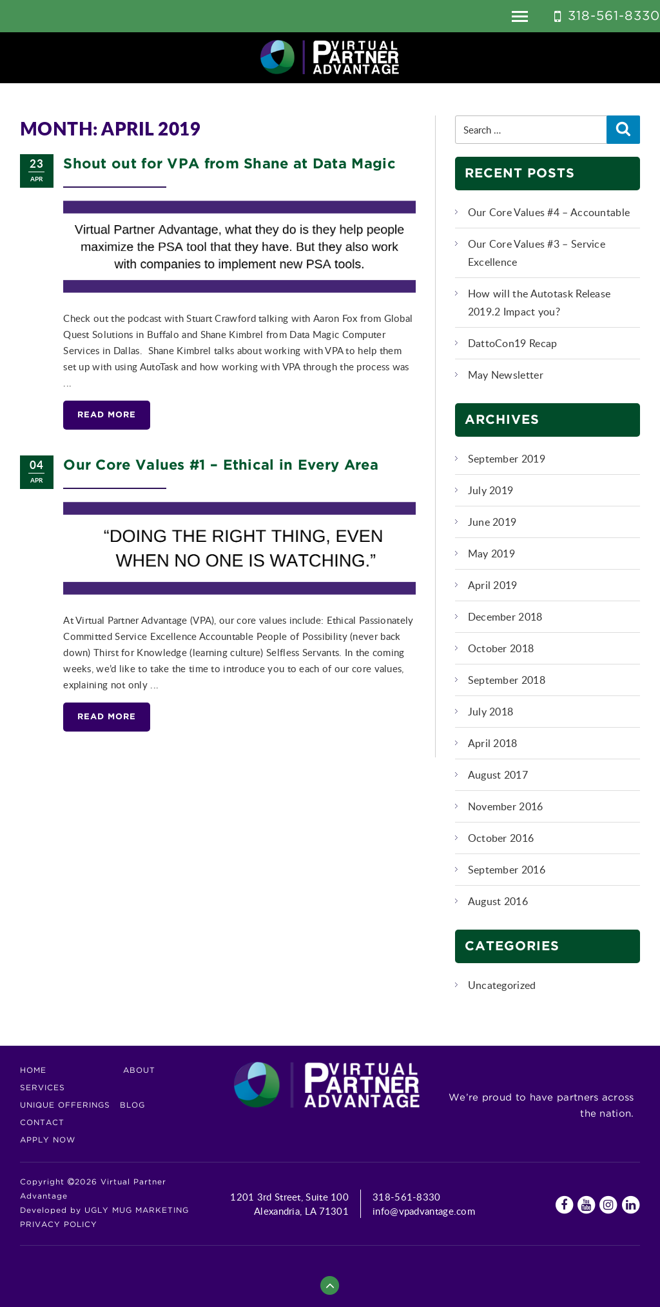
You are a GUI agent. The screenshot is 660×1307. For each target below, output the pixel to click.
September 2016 (506, 870)
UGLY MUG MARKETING (136, 1210)
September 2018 (506, 680)
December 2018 (505, 617)
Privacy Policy (58, 1224)
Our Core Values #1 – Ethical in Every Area (220, 465)
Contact (42, 1122)
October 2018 (501, 648)
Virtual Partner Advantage (329, 57)
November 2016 (505, 806)
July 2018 (491, 711)
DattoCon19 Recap (513, 343)
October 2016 (501, 838)
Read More (106, 415)
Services (42, 1088)
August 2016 (498, 901)
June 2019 (492, 522)
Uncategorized (502, 985)
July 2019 (491, 490)
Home (33, 1070)
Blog (132, 1105)
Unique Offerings (65, 1105)
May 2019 (491, 553)
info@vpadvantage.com (424, 1210)
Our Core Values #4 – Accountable (549, 212)
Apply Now (47, 1140)
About (139, 1070)
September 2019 (506, 459)
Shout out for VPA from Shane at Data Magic (229, 164)
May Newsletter (505, 375)
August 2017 (498, 775)
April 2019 (493, 585)
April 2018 (493, 743)
